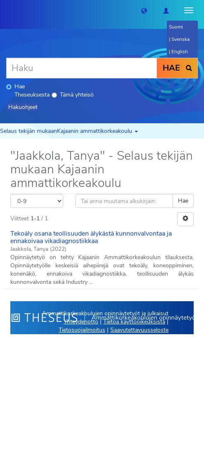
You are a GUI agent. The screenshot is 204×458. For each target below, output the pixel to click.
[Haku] (81, 68)
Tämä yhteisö (73, 95)
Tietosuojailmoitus (82, 330)
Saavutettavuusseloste (139, 330)
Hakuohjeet (23, 107)
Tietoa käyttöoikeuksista (134, 322)
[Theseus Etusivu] (6, 10)
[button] (144, 10)
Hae (183, 201)
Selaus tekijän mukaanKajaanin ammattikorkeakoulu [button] (69, 131)
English (179, 51)
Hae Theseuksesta (28, 91)
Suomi (176, 27)
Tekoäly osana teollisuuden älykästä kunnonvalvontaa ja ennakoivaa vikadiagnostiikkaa (91, 237)
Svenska (180, 39)
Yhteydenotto (81, 322)
